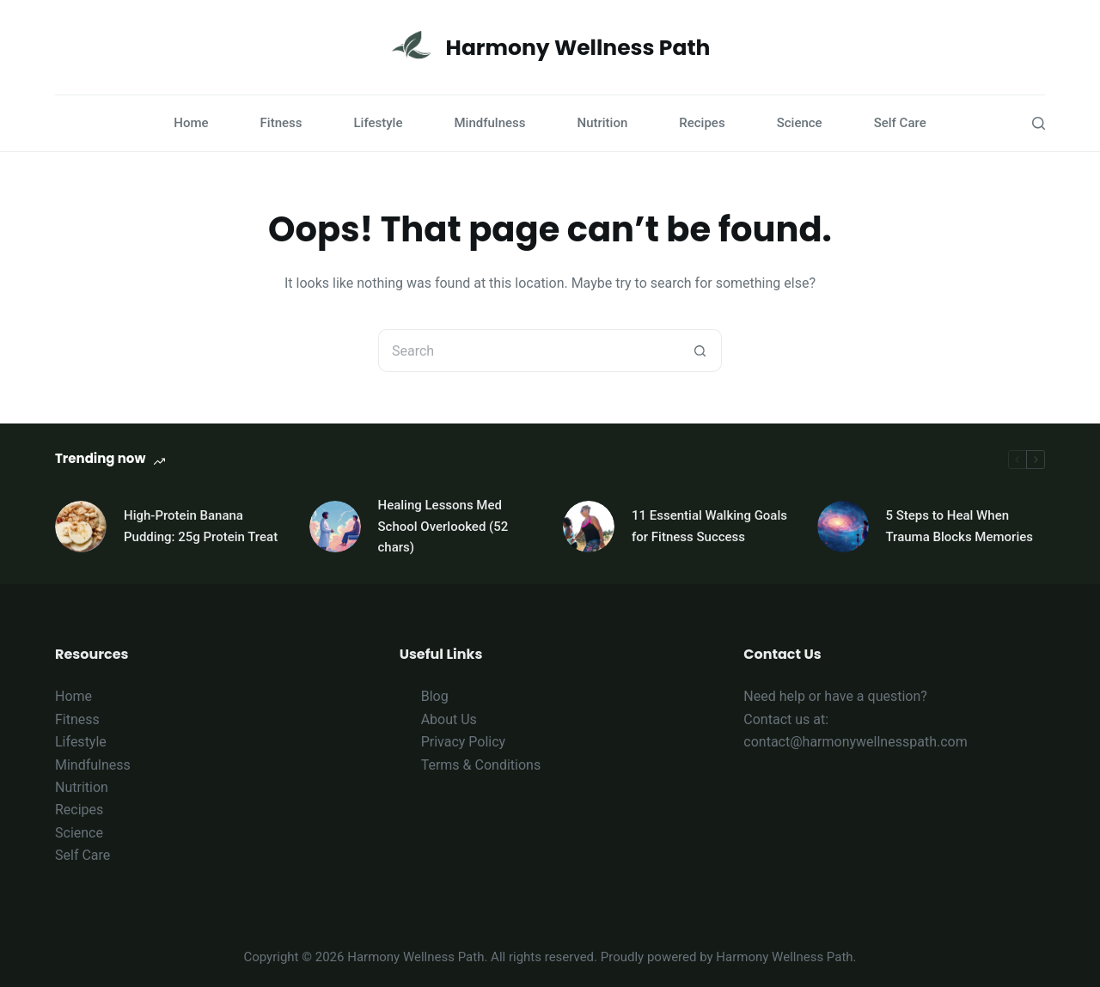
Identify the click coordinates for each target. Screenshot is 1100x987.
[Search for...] (528, 350)
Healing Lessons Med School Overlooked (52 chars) (443, 526)
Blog (435, 696)
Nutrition (603, 123)
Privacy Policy (463, 742)
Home (191, 123)
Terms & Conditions (481, 765)
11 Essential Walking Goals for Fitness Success (709, 526)
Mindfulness (489, 123)
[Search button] (700, 350)
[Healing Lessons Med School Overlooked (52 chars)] (335, 526)
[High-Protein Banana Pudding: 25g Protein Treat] (81, 526)
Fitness (281, 123)
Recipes (701, 123)
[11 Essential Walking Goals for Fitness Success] (588, 526)
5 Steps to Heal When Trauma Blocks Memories (959, 526)
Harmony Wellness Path (578, 48)
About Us (449, 719)
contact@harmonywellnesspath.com (855, 742)
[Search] (1038, 123)
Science (799, 123)
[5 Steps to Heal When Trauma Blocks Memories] (843, 526)
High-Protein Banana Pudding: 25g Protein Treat (201, 526)
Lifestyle (377, 123)
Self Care (900, 123)
